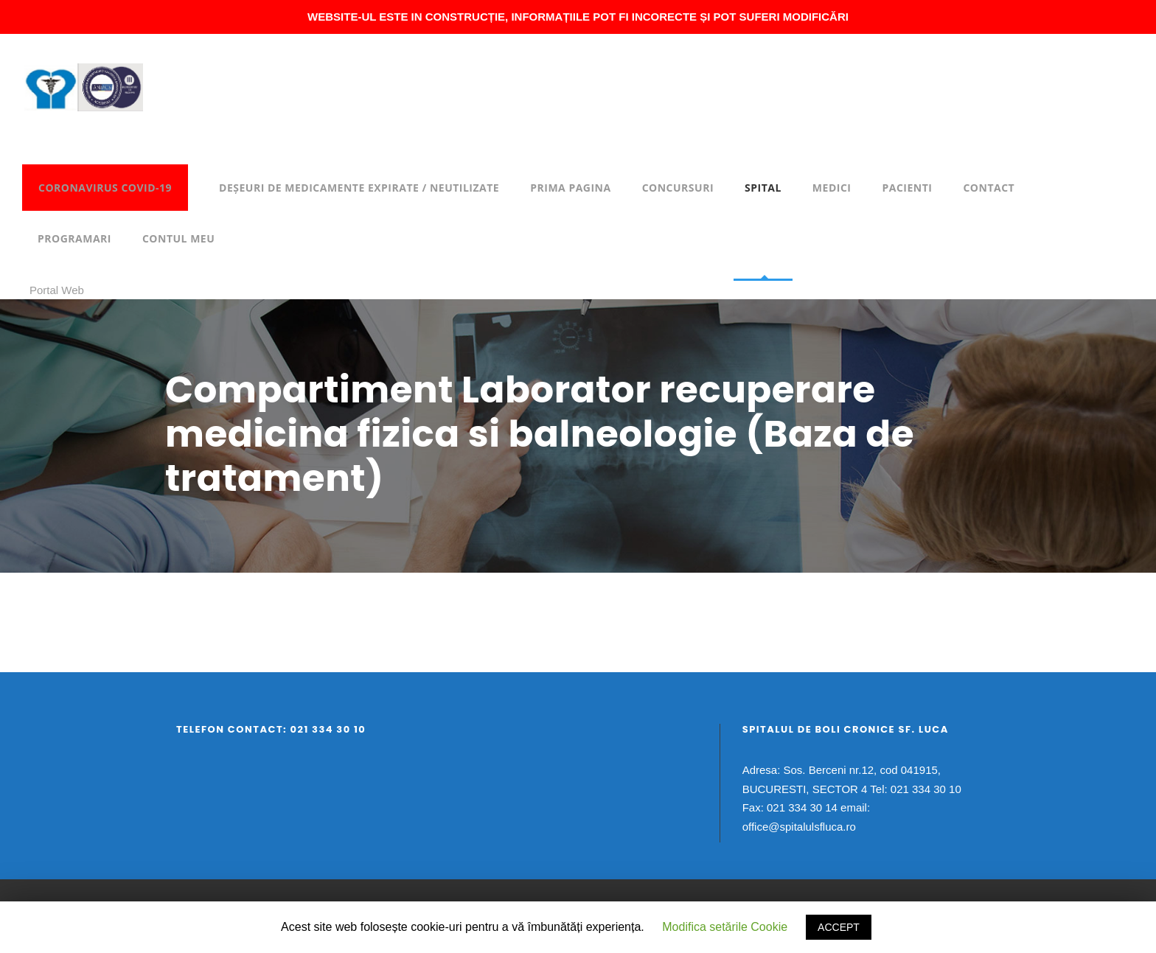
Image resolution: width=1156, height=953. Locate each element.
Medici (832, 188)
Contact (988, 188)
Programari (74, 238)
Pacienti (907, 188)
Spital (763, 188)
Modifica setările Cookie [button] (724, 927)
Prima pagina (570, 188)
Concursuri (678, 188)
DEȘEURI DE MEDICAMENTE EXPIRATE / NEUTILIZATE (359, 188)
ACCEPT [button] (839, 927)
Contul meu (178, 238)
